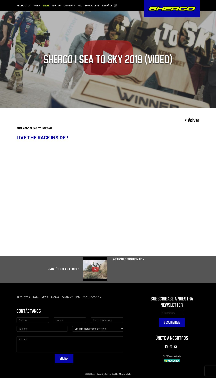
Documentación (92, 297)
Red (80, 5)
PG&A (37, 5)
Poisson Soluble (111, 374)
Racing (56, 5)
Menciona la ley (125, 374)
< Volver (192, 120)
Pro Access (92, 5)
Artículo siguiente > (128, 259)
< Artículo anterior (77, 269)
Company (69, 5)
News (46, 5)
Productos (24, 5)
